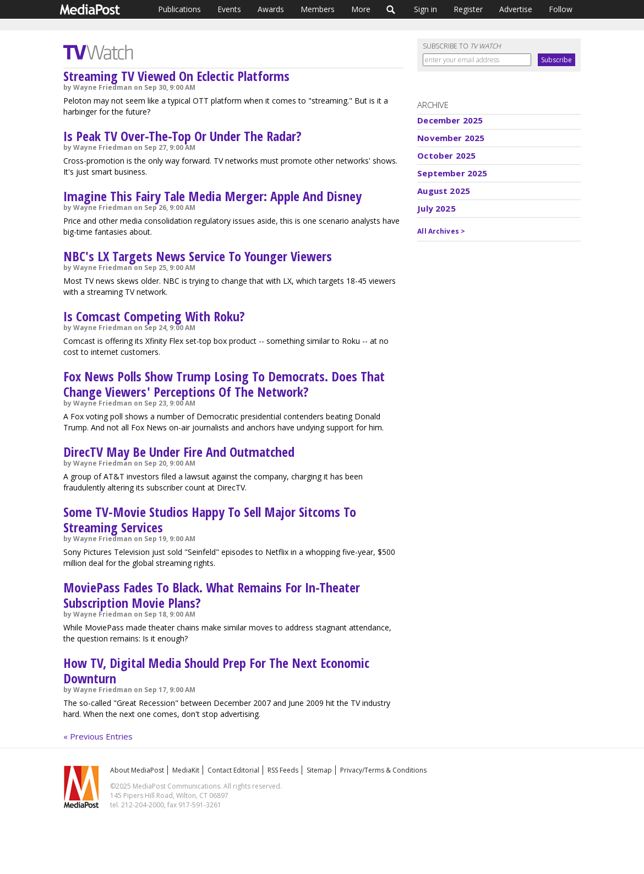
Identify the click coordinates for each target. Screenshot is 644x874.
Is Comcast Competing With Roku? (154, 316)
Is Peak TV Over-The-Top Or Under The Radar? (182, 136)
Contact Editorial (233, 770)
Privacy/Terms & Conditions (383, 770)
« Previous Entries (98, 736)
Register (468, 9)
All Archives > (441, 231)
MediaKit (185, 770)
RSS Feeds (283, 770)
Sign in (425, 9)
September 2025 (452, 173)
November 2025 (450, 137)
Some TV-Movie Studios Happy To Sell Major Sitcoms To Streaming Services (209, 519)
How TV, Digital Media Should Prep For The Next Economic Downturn (216, 670)
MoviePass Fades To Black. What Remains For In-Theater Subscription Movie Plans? (211, 595)
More (360, 9)
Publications (179, 9)
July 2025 (436, 208)
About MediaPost (137, 770)
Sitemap (319, 770)
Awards (271, 9)
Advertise (515, 9)
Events (229, 9)
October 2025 (446, 155)
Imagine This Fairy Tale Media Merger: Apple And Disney (212, 196)
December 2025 (450, 120)
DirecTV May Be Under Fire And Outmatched (178, 452)
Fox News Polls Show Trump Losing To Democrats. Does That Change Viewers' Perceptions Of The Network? (224, 384)
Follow (560, 9)
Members (318, 9)
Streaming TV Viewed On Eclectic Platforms (176, 76)
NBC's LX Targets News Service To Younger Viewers (197, 256)
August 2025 (443, 190)
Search (391, 9)
